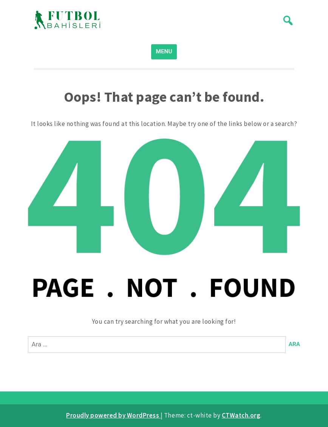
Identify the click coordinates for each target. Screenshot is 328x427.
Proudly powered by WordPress (113, 415)
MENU (164, 51)
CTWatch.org (241, 415)
